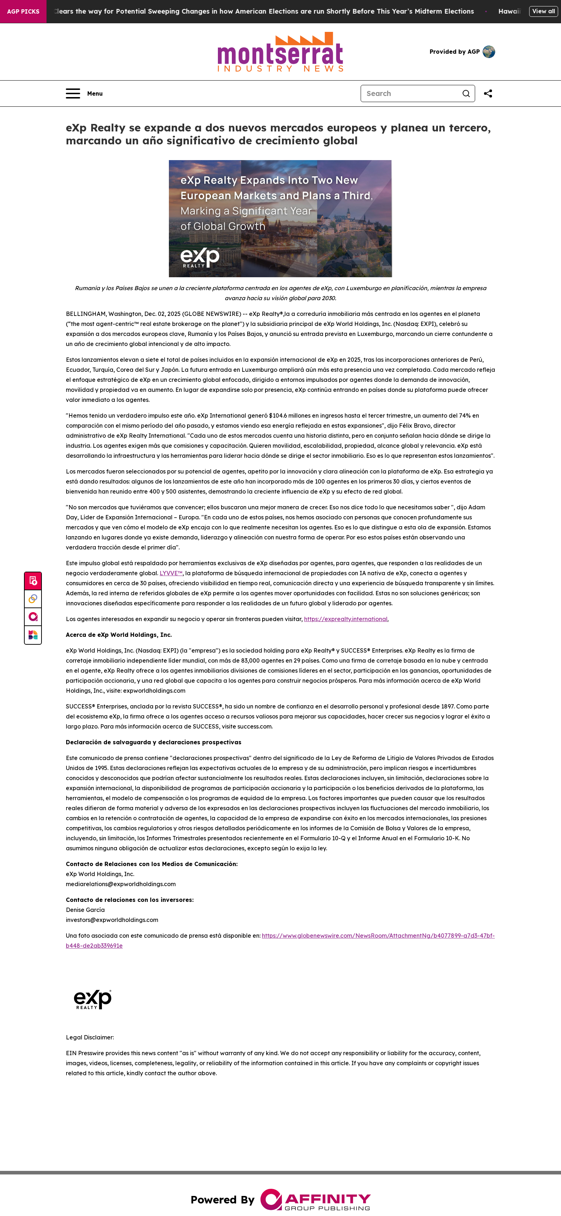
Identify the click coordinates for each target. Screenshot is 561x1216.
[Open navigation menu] (84, 93)
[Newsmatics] (33, 635)
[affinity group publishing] (33, 617)
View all (543, 11)
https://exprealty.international (345, 619)
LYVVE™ (171, 573)
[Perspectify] (33, 599)
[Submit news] (33, 581)
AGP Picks (23, 11)
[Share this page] (488, 93)
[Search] (409, 93)
